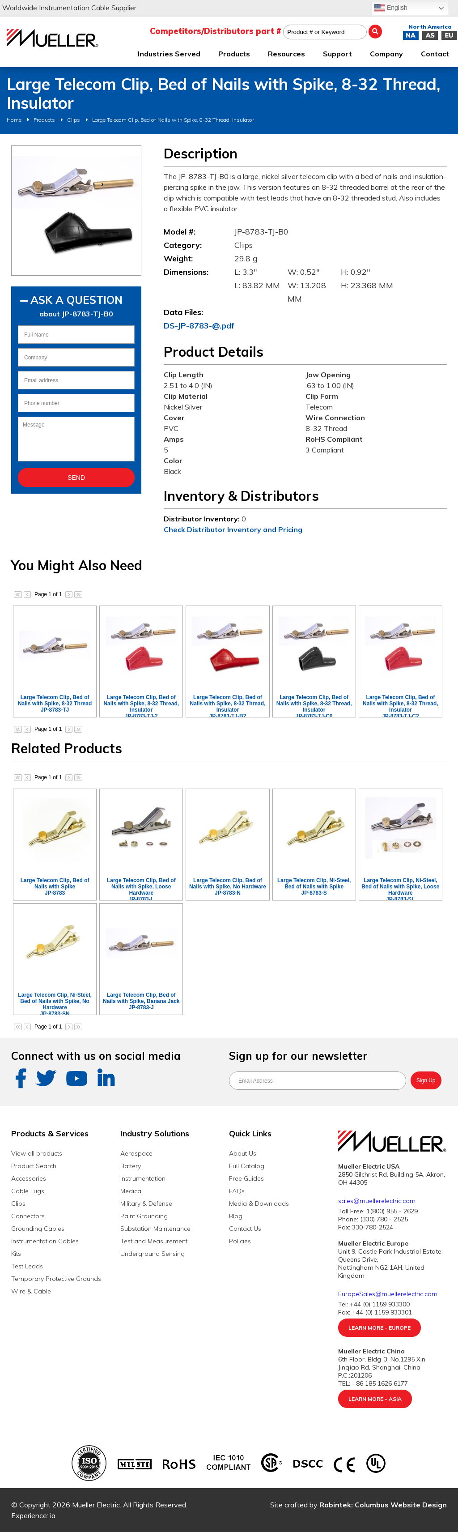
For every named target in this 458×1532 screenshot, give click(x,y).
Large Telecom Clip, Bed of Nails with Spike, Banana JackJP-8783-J (141, 1001)
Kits (16, 1254)
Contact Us (245, 1229)
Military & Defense (146, 1203)
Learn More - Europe (379, 1327)
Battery (130, 1166)
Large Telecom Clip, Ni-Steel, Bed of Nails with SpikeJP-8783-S (314, 886)
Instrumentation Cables (45, 1241)
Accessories (28, 1178)
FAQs (237, 1191)
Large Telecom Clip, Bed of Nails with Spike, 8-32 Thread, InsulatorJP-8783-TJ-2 (141, 706)
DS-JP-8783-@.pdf (199, 325)
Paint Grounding (144, 1216)
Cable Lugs (27, 1191)
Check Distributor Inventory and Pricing (233, 529)
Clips (73, 119)
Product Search (33, 1166)
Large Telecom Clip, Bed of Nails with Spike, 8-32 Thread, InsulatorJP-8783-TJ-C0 (314, 706)
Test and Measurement (153, 1241)
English (390, 8)
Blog (235, 1216)
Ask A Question (76, 300)
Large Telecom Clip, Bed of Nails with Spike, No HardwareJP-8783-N (227, 886)
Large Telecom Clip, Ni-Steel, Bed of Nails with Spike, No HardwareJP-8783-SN (54, 1004)
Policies (240, 1241)
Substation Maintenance (155, 1229)
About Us (242, 1153)
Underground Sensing (152, 1254)
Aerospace (136, 1153)
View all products (36, 1153)
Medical (131, 1191)
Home (14, 119)
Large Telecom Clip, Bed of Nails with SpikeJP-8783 (55, 886)
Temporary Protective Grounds (56, 1279)
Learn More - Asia (375, 1398)
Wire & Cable (31, 1291)
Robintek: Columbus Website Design (383, 1504)
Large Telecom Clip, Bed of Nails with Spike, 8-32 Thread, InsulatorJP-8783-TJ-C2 (400, 706)
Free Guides (246, 1178)
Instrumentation (142, 1178)
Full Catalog (246, 1166)
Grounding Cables (37, 1229)
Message (76, 439)
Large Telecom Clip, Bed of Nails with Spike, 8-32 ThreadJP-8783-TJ (55, 703)
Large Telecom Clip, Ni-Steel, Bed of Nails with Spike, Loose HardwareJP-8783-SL (400, 889)
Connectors (28, 1216)
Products (44, 119)
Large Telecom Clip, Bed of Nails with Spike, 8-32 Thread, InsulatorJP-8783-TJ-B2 (228, 706)
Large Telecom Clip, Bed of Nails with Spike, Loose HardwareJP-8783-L (141, 889)
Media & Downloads (259, 1203)
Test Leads (27, 1266)
